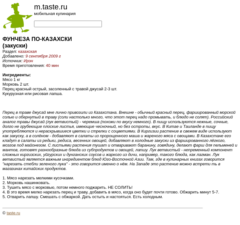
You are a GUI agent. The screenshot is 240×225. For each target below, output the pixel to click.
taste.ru (13, 213)
